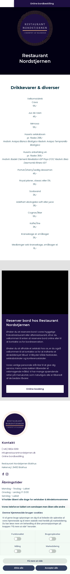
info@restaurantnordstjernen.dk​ (19, 452)
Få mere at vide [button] (35, 561)
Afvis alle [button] (18, 568)
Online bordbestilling (13, 456)
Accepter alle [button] (51, 568)
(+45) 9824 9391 (10, 449)
